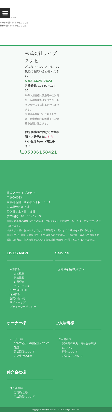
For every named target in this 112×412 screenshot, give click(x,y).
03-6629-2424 (40, 81)
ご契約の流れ (22, 392)
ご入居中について (72, 355)
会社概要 (19, 273)
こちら (49, 136)
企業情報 (15, 269)
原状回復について (24, 351)
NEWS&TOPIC (18, 290)
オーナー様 (16, 339)
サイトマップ (18, 302)
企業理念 (19, 281)
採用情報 (15, 294)
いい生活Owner (23, 355)
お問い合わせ (18, 298)
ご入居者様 (64, 339)
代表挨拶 (19, 277)
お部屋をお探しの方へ (71, 269)
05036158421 (41, 152)
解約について (70, 351)
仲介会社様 (16, 388)
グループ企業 (22, 285)
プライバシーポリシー (23, 306)
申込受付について (24, 396)
